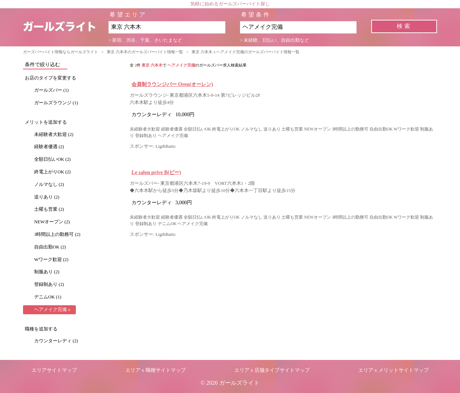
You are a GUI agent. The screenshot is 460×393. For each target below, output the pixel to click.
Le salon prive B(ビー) (156, 172)
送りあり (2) (46, 197)
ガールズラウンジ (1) (56, 102)
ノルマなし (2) (49, 184)
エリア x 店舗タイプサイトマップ (272, 370)
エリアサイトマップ (54, 370)
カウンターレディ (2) (56, 340)
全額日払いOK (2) (52, 159)
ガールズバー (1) (51, 90)
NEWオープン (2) (52, 221)
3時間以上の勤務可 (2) (57, 234)
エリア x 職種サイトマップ (155, 370)
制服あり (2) (46, 271)
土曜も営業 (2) (49, 209)
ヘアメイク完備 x (52, 309)
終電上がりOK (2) (52, 171)
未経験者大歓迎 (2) (53, 134)
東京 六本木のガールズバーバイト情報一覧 (145, 52)
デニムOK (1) (47, 297)
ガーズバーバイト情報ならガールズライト (60, 52)
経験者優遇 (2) (49, 146)
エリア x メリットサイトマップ (393, 370)
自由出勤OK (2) (50, 247)
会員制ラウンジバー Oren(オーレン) (172, 84)
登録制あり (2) (49, 284)
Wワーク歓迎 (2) (51, 259)
